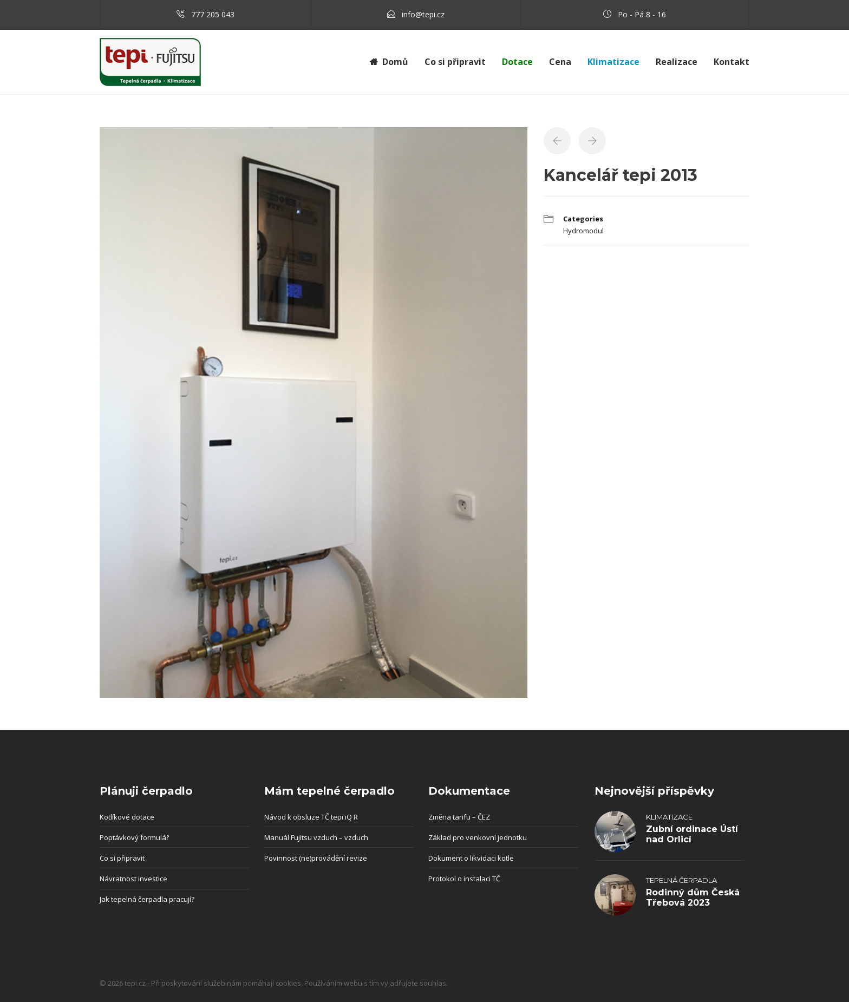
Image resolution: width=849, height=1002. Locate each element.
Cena (560, 62)
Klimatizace (669, 817)
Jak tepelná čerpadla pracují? (147, 899)
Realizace (676, 62)
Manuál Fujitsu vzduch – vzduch (316, 837)
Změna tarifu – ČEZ (459, 817)
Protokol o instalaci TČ (464, 878)
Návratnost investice (133, 878)
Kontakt (731, 62)
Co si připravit (455, 62)
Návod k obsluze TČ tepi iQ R (311, 817)
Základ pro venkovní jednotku (477, 837)
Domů (395, 62)
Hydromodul (583, 230)
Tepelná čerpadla (681, 880)
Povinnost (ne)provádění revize (315, 858)
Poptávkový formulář (134, 837)
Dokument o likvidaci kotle (471, 858)
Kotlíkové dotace (127, 817)
